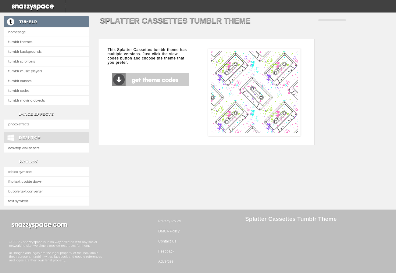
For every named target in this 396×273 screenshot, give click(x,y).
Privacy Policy (169, 221)
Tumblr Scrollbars (21, 61)
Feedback (166, 251)
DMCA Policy (169, 231)
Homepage (17, 32)
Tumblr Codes (18, 90)
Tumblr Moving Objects (26, 100)
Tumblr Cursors (19, 81)
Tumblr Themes (20, 42)
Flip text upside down (25, 181)
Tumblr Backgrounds (24, 51)
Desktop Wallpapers (23, 148)
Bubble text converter (25, 191)
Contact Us (167, 241)
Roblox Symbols (20, 172)
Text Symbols (18, 201)
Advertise (165, 261)
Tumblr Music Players (25, 71)
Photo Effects (18, 124)
